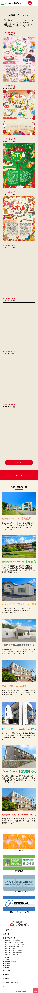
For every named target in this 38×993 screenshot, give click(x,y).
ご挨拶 (7, 959)
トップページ (7, 930)
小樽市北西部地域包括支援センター (15, 946)
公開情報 (6, 979)
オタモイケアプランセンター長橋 (14, 944)
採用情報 (6, 934)
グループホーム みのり (11, 948)
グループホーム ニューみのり (13, 950)
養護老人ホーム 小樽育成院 (13, 940)
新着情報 (6, 975)
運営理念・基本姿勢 (11, 961)
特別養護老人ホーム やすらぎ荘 (14, 942)
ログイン (6, 987)
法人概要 (6, 957)
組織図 (7, 967)
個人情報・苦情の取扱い (11, 983)
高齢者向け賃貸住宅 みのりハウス (15, 954)
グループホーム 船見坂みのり (13, 952)
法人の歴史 (7, 970)
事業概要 (7, 965)
